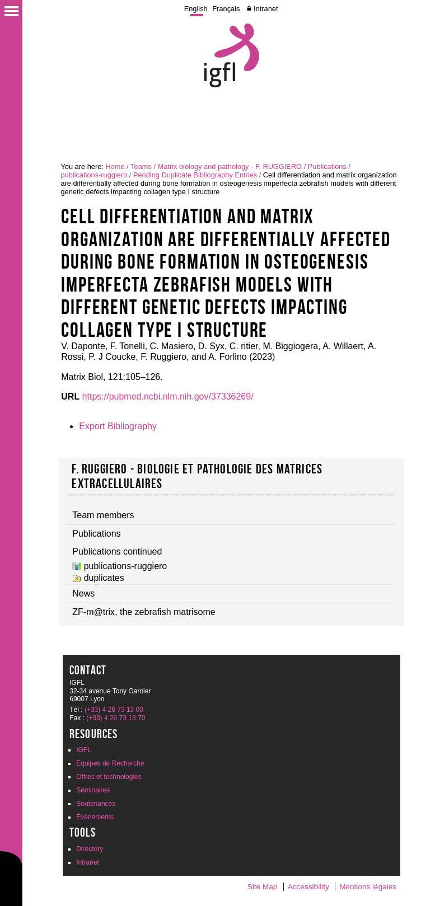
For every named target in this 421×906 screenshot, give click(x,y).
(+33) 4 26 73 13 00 (114, 709)
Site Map (262, 886)
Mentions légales (367, 886)
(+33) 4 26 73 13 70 (115, 718)
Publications (327, 166)
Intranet (266, 8)
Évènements (95, 817)
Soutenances (95, 804)
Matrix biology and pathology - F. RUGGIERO (230, 166)
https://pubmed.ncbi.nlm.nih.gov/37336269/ (168, 396)
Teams (141, 166)
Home (114, 166)
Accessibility (308, 886)
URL (70, 396)
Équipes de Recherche (110, 763)
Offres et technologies (109, 777)
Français (226, 8)
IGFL (83, 750)
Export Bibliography (118, 426)
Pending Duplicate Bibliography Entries (195, 175)
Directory (89, 849)
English (196, 8)
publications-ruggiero (93, 175)
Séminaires (93, 790)
